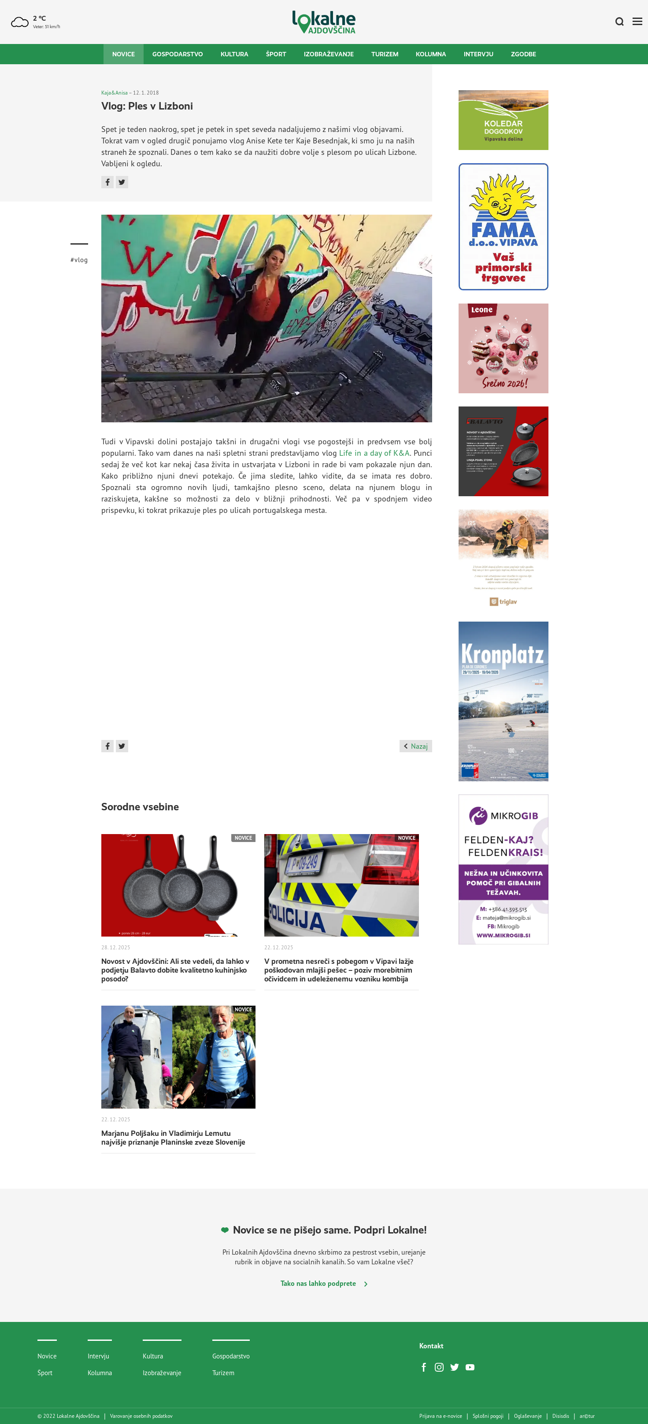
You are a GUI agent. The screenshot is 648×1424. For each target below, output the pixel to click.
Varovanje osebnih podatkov (141, 1416)
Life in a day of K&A (374, 453)
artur (587, 1416)
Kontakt (431, 1345)
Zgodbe (523, 54)
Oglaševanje (528, 1416)
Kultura (234, 54)
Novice (123, 54)
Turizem (384, 54)
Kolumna (431, 54)
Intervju (478, 54)
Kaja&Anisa (114, 92)
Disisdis (560, 1416)
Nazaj (415, 746)
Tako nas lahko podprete (324, 1283)
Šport (276, 54)
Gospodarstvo (177, 54)
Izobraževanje (329, 54)
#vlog (79, 260)
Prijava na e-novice (440, 1416)
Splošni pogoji (488, 1416)
